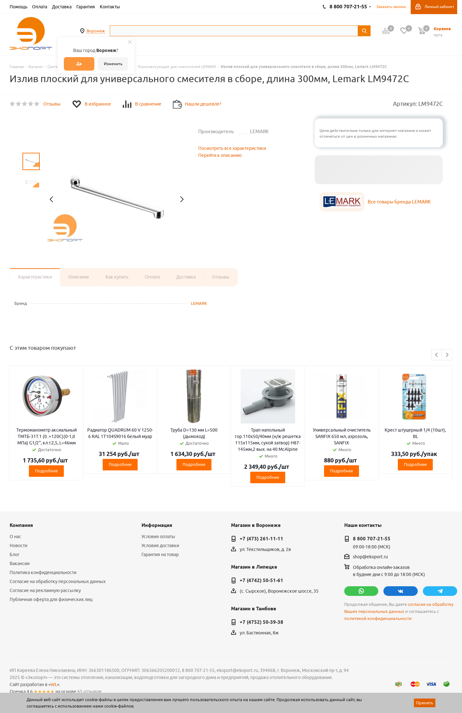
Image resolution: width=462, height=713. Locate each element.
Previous (437, 355)
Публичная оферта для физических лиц (51, 599)
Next (447, 355)
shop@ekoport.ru (370, 557)
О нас (15, 536)
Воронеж (96, 30)
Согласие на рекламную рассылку (45, 590)
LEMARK (199, 303)
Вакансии (20, 563)
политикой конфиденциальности (378, 618)
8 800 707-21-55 (371, 539)
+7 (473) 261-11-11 (261, 539)
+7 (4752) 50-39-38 (261, 622)
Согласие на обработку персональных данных (58, 581)
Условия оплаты (158, 536)
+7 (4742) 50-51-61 (261, 580)
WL (54, 684)
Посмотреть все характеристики (232, 148)
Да (79, 63)
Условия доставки (160, 545)
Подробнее (46, 470)
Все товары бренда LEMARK (399, 201)
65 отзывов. (89, 691)
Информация (156, 525)
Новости (18, 545)
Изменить (113, 63)
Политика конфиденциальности (43, 572)
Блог (15, 554)
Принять (424, 702)
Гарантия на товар (160, 554)
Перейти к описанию (220, 155)
